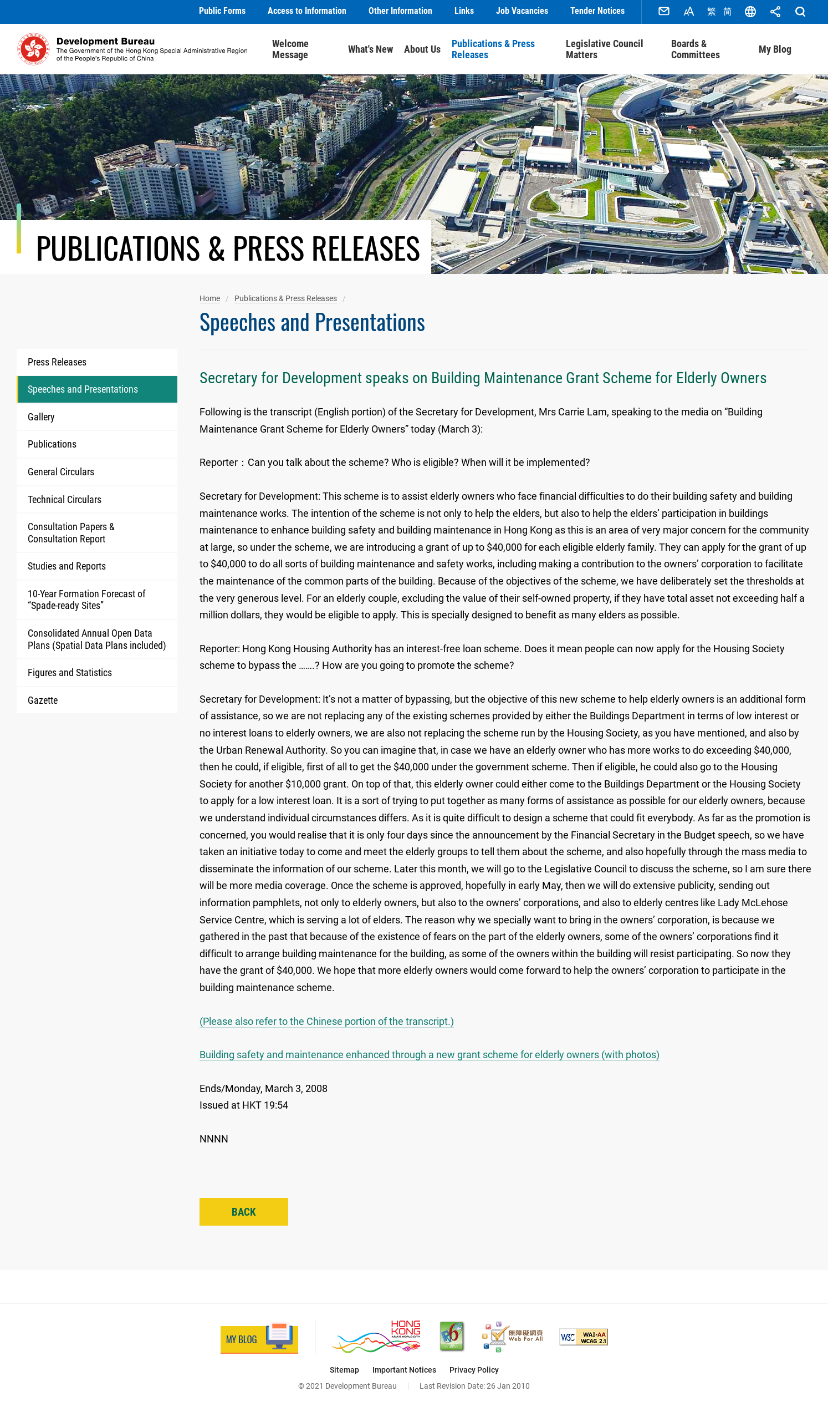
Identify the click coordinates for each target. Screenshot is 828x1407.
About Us (422, 47)
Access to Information (307, 11)
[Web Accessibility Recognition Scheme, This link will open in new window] (512, 1335)
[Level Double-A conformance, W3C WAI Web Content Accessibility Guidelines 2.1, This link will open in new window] (583, 1335)
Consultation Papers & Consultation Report (71, 531)
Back (244, 1210)
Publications (52, 442)
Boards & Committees (695, 47)
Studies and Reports (67, 564)
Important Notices (404, 1368)
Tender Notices (597, 11)
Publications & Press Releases (493, 47)
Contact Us (664, 11)
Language (750, 11)
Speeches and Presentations (83, 387)
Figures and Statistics (70, 671)
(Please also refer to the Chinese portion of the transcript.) (327, 1019)
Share (775, 11)
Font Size (689, 11)
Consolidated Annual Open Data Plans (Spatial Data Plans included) (97, 637)
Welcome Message (290, 47)
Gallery (41, 415)
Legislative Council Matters (604, 47)
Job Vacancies (522, 11)
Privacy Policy (474, 1368)
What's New (370, 47)
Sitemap (344, 1368)
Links (464, 11)
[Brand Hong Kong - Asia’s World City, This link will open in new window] (376, 1335)
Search (800, 11)
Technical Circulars (64, 497)
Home (210, 296)
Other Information (400, 11)
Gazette (43, 698)
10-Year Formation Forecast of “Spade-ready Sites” (87, 598)
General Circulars (61, 470)
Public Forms (222, 11)
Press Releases (57, 360)
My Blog (775, 47)
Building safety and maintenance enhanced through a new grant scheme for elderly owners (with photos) (430, 1053)
